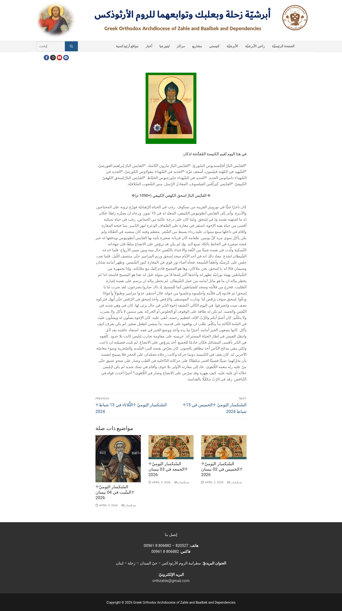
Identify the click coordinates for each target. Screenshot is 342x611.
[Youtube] (59, 57)
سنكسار (129, 505)
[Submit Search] (71, 46)
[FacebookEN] (66, 57)
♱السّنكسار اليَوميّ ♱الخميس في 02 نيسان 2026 (222, 469)
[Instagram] (53, 57)
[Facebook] (46, 57)
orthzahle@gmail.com (171, 580)
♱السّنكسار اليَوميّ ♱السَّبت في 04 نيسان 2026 (114, 492)
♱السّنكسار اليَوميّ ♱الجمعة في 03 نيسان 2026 (168, 469)
